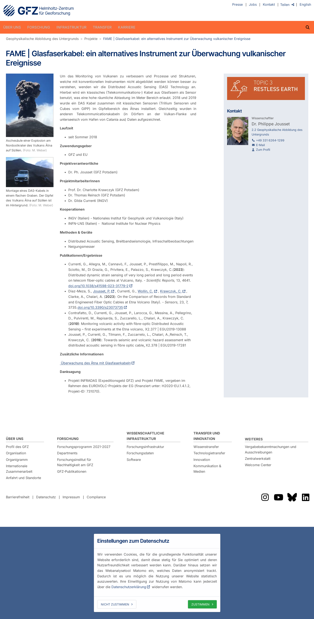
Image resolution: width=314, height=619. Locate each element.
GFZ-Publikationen (71, 471)
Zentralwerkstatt (257, 458)
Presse (237, 5)
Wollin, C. (145, 291)
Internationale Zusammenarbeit (19, 469)
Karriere (126, 27)
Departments (67, 453)
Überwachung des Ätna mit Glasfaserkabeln (95, 363)
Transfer (102, 27)
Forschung (38, 27)
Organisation (16, 453)
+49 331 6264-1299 (270, 140)
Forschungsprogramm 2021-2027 (83, 447)
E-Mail (260, 145)
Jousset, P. (101, 291)
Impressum (71, 497)
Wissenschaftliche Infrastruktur (145, 436)
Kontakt (269, 5)
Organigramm (17, 459)
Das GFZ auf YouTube (279, 497)
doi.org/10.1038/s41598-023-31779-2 (98, 286)
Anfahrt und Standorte (23, 478)
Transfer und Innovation (206, 436)
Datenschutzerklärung (128, 587)
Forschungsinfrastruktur (145, 447)
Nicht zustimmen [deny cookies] (115, 604)
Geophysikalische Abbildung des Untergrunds (42, 39)
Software (134, 459)
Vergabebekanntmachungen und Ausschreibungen (270, 449)
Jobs (253, 5)
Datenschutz (46, 497)
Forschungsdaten (140, 453)
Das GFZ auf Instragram (265, 497)
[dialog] (157, 573)
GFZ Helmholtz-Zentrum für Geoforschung (38, 10)
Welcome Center (258, 465)
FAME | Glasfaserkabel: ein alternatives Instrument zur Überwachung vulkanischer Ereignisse (176, 39)
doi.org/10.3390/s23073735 (100, 307)
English (305, 5)
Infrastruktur (71, 27)
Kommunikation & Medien (207, 469)
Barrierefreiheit (17, 497)
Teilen (284, 5)
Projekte (90, 39)
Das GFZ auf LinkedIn (306, 497)
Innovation (201, 459)
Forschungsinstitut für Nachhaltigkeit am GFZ (75, 462)
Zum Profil (263, 149)
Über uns (12, 27)
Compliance (96, 497)
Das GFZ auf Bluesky (292, 497)
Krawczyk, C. (170, 291)
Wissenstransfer (206, 447)
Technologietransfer (209, 453)
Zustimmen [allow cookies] (200, 604)
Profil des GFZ (17, 447)
